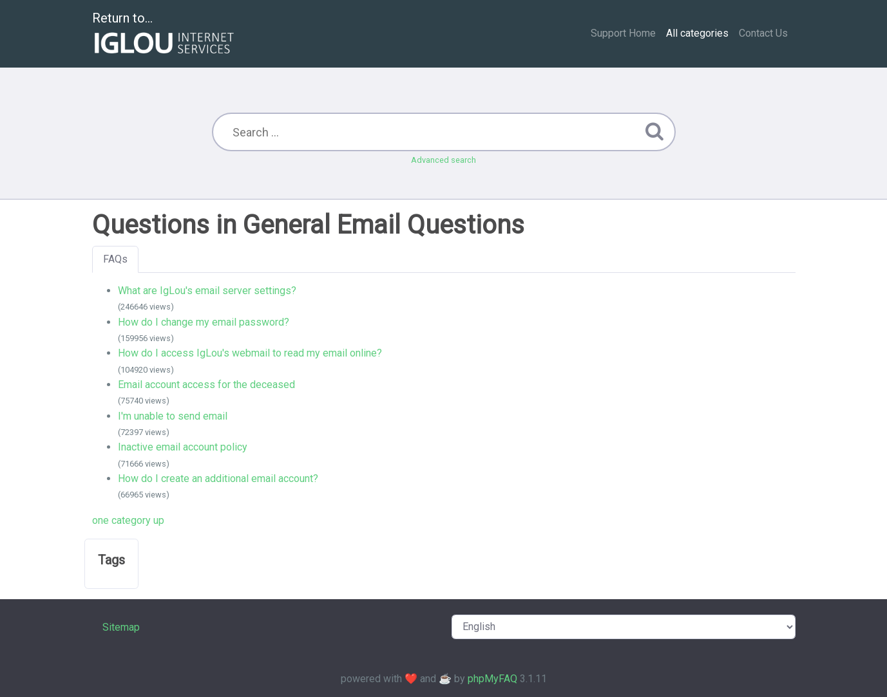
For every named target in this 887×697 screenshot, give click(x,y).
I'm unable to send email (172, 416)
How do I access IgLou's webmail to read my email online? (250, 353)
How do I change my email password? (203, 322)
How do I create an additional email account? (218, 478)
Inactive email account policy (182, 447)
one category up (128, 520)
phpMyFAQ (492, 679)
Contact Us (763, 33)
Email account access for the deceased (206, 384)
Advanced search (443, 160)
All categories (697, 33)
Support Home (623, 33)
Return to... (164, 34)
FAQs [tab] (115, 259)
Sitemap (121, 627)
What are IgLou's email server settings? (207, 290)
